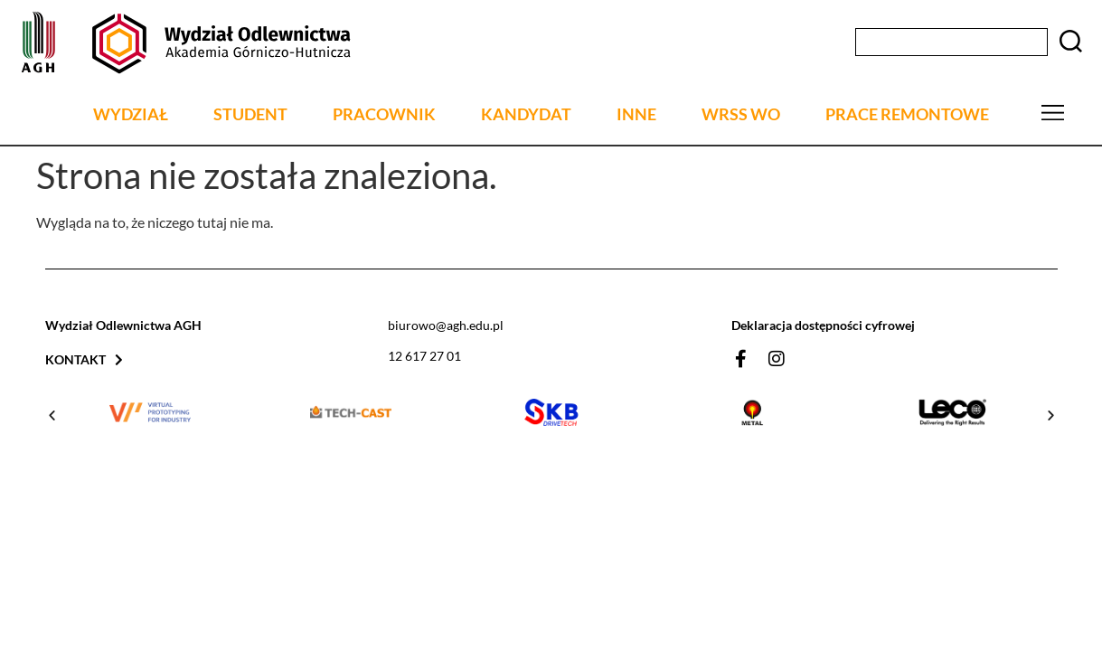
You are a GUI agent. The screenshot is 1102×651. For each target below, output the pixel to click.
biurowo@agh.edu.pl (446, 325)
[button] (52, 415)
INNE (636, 114)
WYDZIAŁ (130, 114)
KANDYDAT (526, 114)
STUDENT (250, 114)
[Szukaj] (1070, 42)
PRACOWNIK (384, 114)
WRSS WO (741, 114)
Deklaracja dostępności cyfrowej (823, 325)
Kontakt (84, 359)
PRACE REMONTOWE (907, 114)
